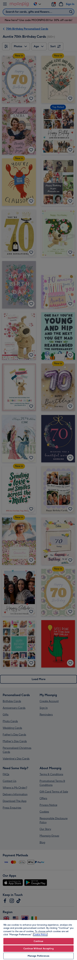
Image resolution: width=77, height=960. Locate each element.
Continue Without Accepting (38, 948)
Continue (38, 941)
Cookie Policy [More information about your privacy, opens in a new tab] (40, 934)
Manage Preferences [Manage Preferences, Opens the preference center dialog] (38, 956)
